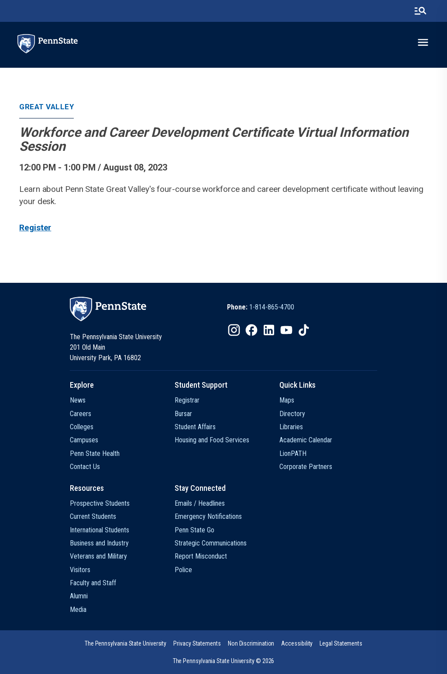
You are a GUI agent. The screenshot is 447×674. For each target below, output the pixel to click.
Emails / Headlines (200, 503)
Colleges (81, 427)
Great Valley (46, 106)
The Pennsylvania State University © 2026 (224, 660)
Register (35, 227)
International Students (99, 530)
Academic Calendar (305, 440)
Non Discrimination (251, 643)
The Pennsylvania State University (125, 643)
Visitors (80, 570)
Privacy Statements (197, 643)
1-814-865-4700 (271, 307)
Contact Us (85, 466)
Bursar (183, 414)
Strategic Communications (211, 543)
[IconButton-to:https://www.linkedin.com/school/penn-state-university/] (269, 330)
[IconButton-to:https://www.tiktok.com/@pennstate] (304, 330)
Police (183, 570)
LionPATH (292, 453)
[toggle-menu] (423, 42)
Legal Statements (341, 643)
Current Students (93, 516)
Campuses (84, 440)
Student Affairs (195, 427)
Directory (292, 414)
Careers (80, 414)
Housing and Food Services (212, 440)
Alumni (79, 596)
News (78, 400)
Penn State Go (194, 530)
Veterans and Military (98, 556)
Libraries (291, 427)
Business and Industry (99, 543)
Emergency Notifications (208, 516)
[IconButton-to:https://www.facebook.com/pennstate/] (251, 330)
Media (78, 609)
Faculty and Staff (93, 583)
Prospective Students (100, 503)
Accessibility (297, 643)
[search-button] (420, 11)
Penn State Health (95, 453)
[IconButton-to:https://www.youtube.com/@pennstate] (286, 330)
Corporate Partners (305, 466)
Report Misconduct (201, 556)
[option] (260, 307)
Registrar (187, 400)
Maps (286, 400)
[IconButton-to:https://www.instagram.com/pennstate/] (234, 330)
